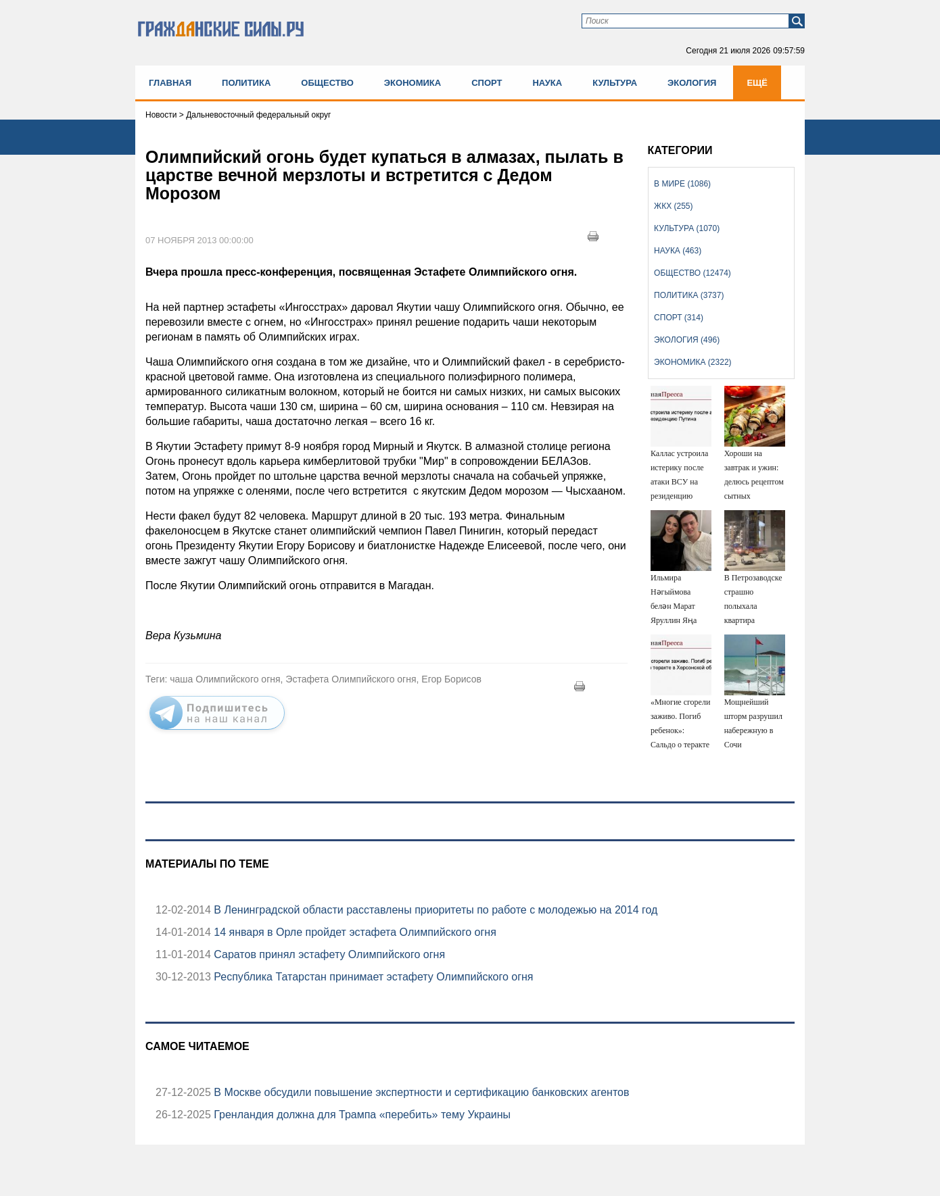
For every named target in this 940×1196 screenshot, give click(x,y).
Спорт (486, 83)
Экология (691, 83)
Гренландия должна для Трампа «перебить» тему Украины (361, 1114)
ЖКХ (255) (673, 206)
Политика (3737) (689, 295)
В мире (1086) (682, 184)
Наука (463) (677, 250)
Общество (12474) (692, 273)
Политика (246, 83)
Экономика (412, 83)
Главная (170, 83)
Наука (547, 83)
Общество (327, 83)
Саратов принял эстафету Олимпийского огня (328, 954)
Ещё (757, 83)
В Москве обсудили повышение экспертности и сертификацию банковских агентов (420, 1092)
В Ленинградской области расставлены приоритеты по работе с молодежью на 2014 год (434, 910)
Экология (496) (687, 340)
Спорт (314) (678, 317)
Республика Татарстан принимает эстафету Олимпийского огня (372, 976)
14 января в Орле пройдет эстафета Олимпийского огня (353, 932)
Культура (614, 83)
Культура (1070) (687, 228)
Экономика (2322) (692, 362)
